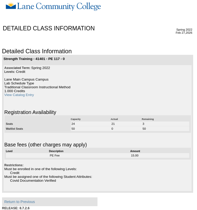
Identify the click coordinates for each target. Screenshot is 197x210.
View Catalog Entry (19, 95)
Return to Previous (19, 202)
